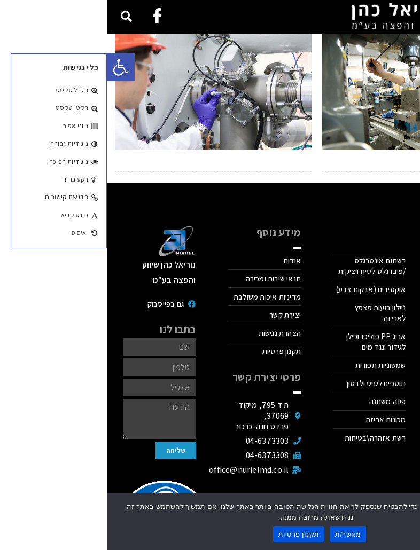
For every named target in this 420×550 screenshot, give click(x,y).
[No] (406, 521)
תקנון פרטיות (192, 534)
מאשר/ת (241, 534)
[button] (14, 67)
